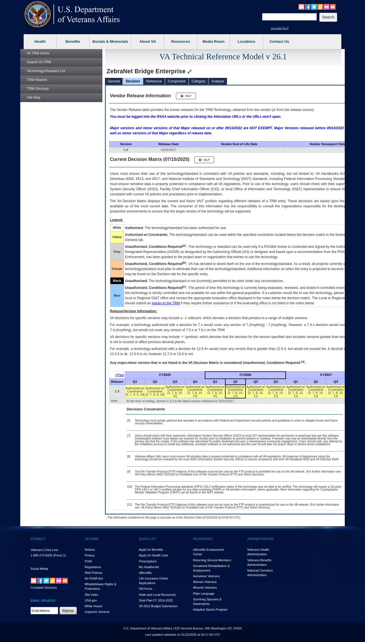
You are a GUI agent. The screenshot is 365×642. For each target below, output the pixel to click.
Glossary (38, 89)
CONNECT (38, 538)
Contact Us (279, 41)
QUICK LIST (147, 538)
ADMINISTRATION (260, 538)
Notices (90, 549)
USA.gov (91, 600)
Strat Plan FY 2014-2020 (156, 600)
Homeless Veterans (206, 576)
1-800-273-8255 (41, 555)
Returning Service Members (212, 560)
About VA (147, 41)
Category (199, 81)
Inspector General (97, 611)
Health (40, 41)
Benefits (73, 41)
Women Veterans (205, 582)
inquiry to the (166, 303)
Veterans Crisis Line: (45, 550)
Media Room (213, 41)
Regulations (93, 567)
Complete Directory (44, 587)
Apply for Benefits (151, 549)
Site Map (33, 98)
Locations (246, 41)
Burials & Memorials (110, 41)
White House (93, 606)
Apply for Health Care (153, 555)
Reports (37, 80)
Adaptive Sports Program (210, 609)
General (114, 81)
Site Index (91, 594)
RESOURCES (202, 538)
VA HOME (91, 538)
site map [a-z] (279, 28)
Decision (133, 81)
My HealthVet (149, 567)
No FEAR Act (94, 578)
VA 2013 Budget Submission (158, 606)
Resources (180, 41)
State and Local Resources (157, 594)
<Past (119, 375)
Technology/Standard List (46, 71)
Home (38, 53)
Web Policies (93, 572)
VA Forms (145, 588)
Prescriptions (148, 561)
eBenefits (145, 572)
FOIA (88, 561)
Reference (154, 81)
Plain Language (203, 593)
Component (177, 81)
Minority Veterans (205, 587)
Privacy (90, 555)
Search (39, 62)
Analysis (217, 81)
